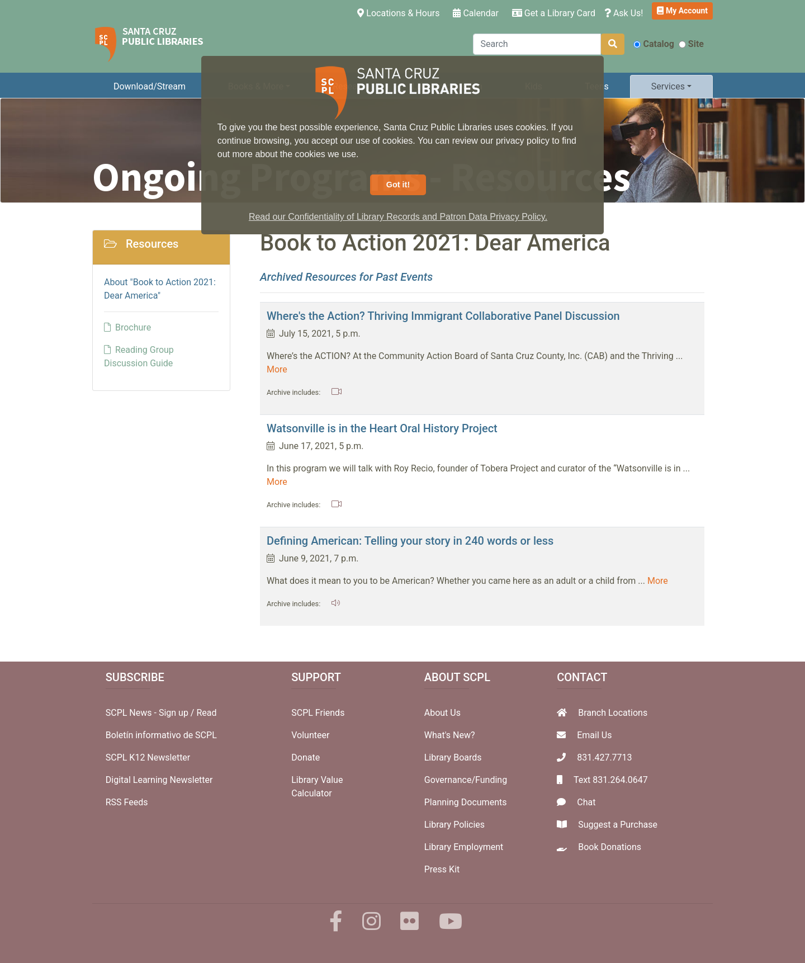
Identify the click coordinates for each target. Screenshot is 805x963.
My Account (682, 10)
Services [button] (668, 86)
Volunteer (310, 735)
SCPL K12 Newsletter (148, 757)
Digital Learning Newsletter (159, 780)
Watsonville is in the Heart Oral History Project (382, 428)
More (277, 369)
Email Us (594, 735)
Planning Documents (465, 802)
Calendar (475, 13)
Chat (586, 802)
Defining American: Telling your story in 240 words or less (410, 540)
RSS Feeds (127, 802)
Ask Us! (623, 13)
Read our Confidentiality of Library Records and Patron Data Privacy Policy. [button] (398, 216)
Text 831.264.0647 (611, 780)
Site (691, 44)
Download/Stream (149, 86)
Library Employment (464, 847)
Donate (305, 757)
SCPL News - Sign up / (151, 712)
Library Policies (454, 824)
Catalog (653, 44)
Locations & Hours (400, 12)
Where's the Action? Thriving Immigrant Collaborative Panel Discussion (443, 316)
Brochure (127, 327)
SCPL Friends (317, 712)
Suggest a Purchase (617, 824)
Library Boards (453, 757)
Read (206, 712)
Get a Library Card (553, 13)
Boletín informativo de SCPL (161, 735)
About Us (442, 712)
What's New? (449, 735)
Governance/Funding (465, 780)
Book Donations (609, 847)
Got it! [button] (398, 184)
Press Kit (442, 869)
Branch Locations (612, 712)
